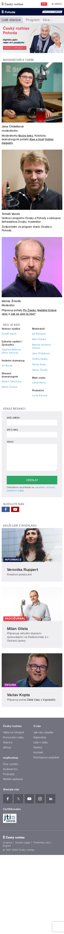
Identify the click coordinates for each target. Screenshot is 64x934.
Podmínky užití (41, 842)
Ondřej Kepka (40, 359)
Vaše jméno (14, 418)
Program (32, 20)
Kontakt (38, 752)
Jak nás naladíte (43, 732)
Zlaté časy (33, 699)
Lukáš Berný (39, 382)
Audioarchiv (10, 769)
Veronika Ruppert (22, 569)
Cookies (7, 842)
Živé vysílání (10, 764)
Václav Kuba (39, 364)
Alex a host (36, 139)
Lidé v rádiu (40, 742)
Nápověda (39, 737)
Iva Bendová (39, 333)
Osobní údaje (22, 842)
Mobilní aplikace (13, 779)
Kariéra (37, 747)
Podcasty (9, 774)
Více (48, 20)
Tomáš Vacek (11, 213)
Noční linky (25, 135)
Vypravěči (49, 699)
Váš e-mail (12, 430)
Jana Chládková (13, 126)
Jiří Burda (7, 365)
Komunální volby (13, 737)
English (7, 845)
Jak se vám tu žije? (23, 314)
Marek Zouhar (9, 387)
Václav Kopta (18, 695)
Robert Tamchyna (11, 381)
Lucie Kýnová (39, 395)
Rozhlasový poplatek (46, 757)
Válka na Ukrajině (13, 732)
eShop (7, 747)
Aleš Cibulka (39, 339)
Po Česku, (30, 310)
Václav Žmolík (11, 301)
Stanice (7, 742)
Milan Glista (17, 628)
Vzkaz (11, 442)
